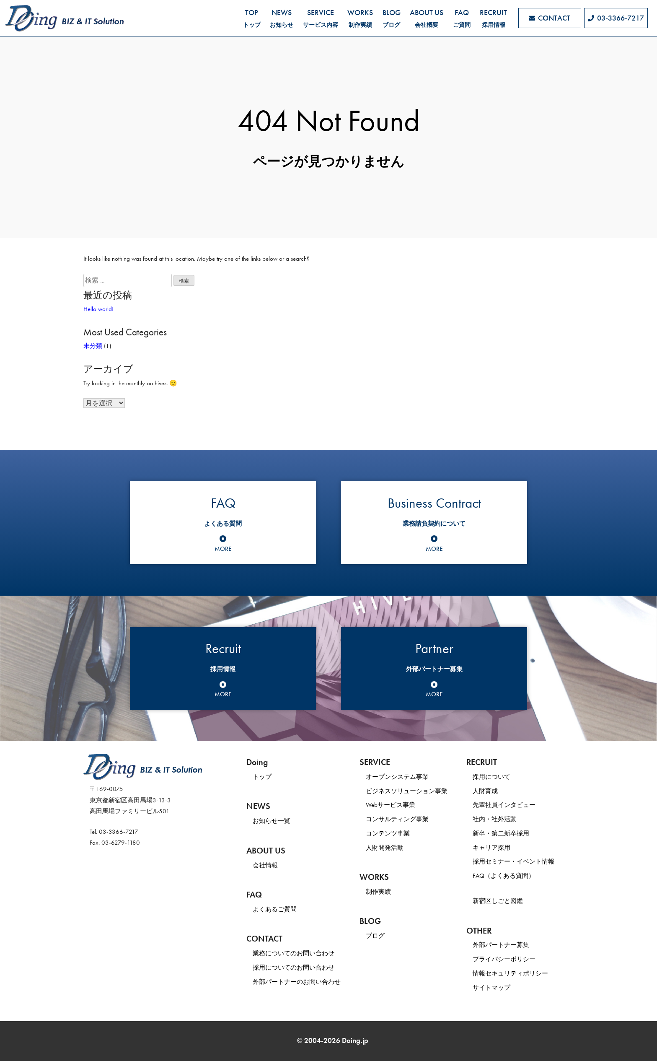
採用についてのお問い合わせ (293, 967)
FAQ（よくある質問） (504, 876)
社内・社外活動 (495, 819)
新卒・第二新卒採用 (501, 833)
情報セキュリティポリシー (510, 973)
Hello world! (98, 309)
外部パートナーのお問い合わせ (297, 982)
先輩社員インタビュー (504, 805)
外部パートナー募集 (501, 945)
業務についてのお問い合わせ (293, 953)
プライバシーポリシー (504, 959)
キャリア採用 (491, 847)
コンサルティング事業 (397, 819)
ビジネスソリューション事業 (406, 791)
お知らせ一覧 (271, 821)
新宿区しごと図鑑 (498, 901)
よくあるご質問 (275, 909)
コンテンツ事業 (388, 833)
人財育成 (485, 791)
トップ (262, 777)
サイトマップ (491, 987)
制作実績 (378, 891)
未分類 (92, 346)
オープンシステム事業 (397, 777)
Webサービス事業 (390, 805)
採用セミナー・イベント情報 (513, 861)
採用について (491, 777)
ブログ (375, 935)
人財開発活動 (385, 847)
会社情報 (265, 865)
